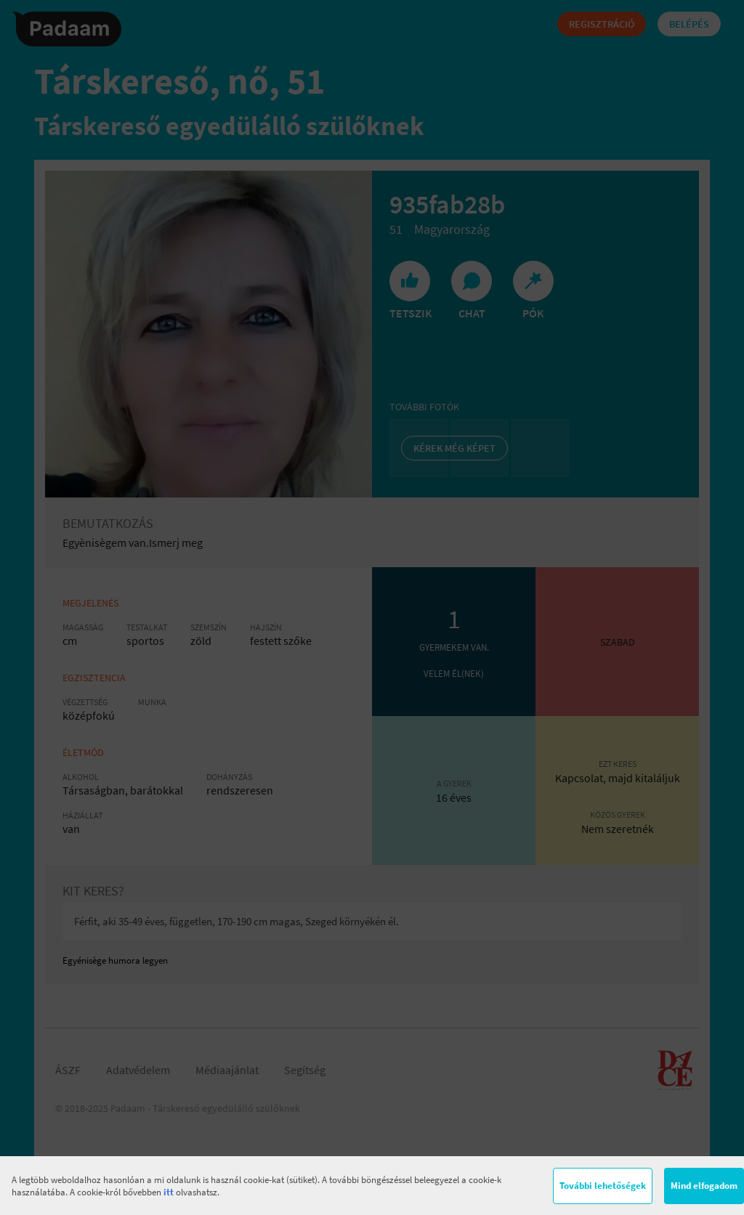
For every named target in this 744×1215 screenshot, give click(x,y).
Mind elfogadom (704, 1185)
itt (168, 1192)
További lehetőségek (602, 1185)
